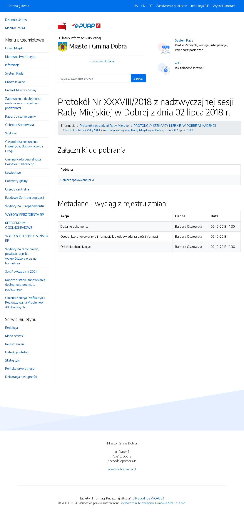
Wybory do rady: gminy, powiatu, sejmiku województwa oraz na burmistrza (22, 256)
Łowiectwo (13, 172)
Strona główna (18, 6)
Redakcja (11, 327)
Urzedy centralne (17, 189)
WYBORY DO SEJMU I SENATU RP (26, 238)
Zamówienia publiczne (171, 6)
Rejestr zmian (14, 344)
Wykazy (11, 133)
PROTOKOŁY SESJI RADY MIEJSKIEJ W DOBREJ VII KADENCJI (175, 125)
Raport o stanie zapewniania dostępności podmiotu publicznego (25, 284)
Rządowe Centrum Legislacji (24, 197)
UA (136, 6)
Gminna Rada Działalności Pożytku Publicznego (23, 161)
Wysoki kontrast (224, 6)
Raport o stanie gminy (20, 116)
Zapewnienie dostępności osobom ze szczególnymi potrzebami (22, 103)
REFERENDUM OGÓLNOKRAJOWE (18, 225)
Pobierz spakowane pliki (77, 180)
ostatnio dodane (103, 61)
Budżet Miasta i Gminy (21, 90)
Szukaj (138, 78)
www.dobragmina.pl (122, 469)
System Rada (14, 73)
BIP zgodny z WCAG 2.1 (148, 498)
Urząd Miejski (14, 48)
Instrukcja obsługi (17, 352)
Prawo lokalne (15, 82)
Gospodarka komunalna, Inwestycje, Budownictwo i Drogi (24, 146)
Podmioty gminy (16, 181)
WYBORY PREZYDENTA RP (24, 214)
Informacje (12, 65)
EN (143, 6)
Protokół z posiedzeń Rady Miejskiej (104, 125)
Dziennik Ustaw (16, 20)
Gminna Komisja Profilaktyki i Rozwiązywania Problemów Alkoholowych (25, 302)
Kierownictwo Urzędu (20, 56)
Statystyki (12, 360)
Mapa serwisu (14, 336)
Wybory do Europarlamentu (24, 206)
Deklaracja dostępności (21, 377)
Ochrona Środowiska (19, 125)
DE (151, 6)
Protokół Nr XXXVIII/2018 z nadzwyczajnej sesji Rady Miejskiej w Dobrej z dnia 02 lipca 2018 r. (130, 130)
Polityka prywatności (20, 368)
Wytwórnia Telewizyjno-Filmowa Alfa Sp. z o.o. (153, 503)
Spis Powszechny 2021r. (21, 271)
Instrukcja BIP (200, 6)
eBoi (178, 63)
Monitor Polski (15, 28)
